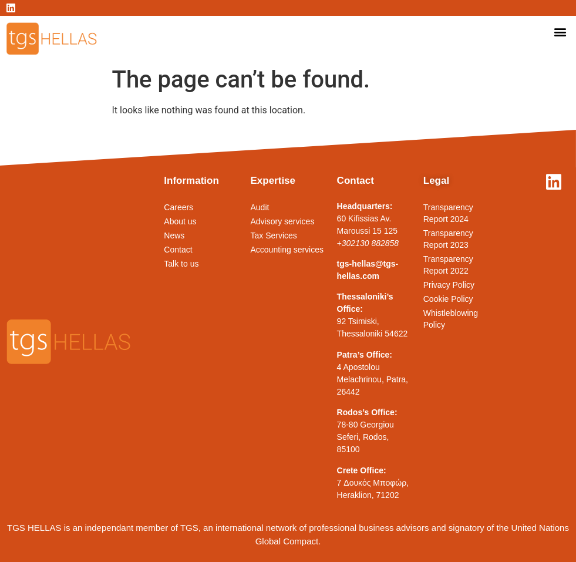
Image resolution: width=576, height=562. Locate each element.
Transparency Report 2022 (448, 264)
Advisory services (282, 221)
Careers (178, 207)
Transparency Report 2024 (448, 213)
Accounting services (287, 249)
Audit (259, 207)
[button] (560, 31)
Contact (178, 249)
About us (180, 221)
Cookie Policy (448, 299)
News (174, 235)
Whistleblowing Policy (450, 318)
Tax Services (273, 235)
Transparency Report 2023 (448, 239)
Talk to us (181, 263)
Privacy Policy (448, 285)
